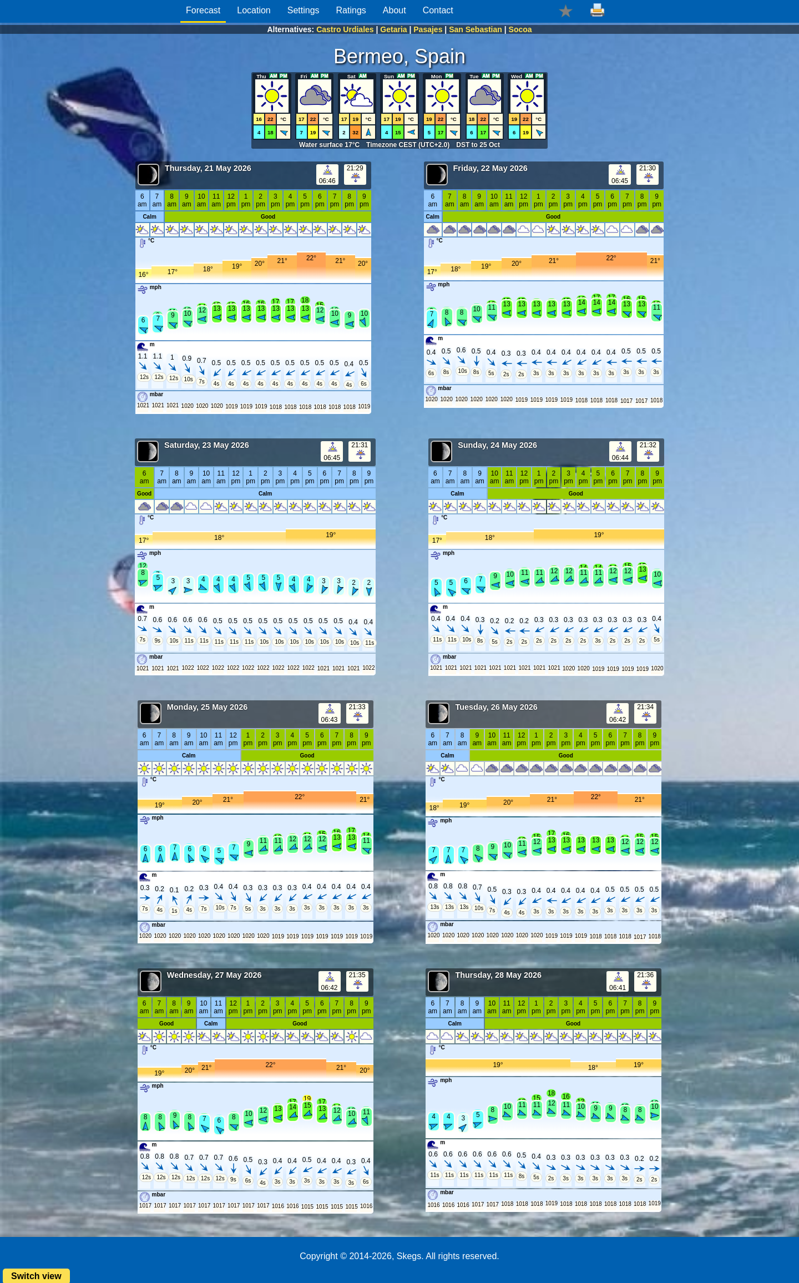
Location (254, 10)
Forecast (203, 10)
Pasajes (427, 29)
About (394, 10)
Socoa (520, 29)
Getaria (393, 29)
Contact (438, 10)
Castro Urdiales (344, 29)
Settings (303, 10)
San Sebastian (475, 29)
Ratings (351, 10)
